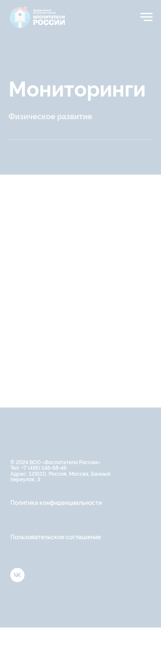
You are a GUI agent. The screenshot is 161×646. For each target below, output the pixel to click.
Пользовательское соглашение (55, 536)
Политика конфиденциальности (56, 502)
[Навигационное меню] (146, 17)
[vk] (17, 579)
